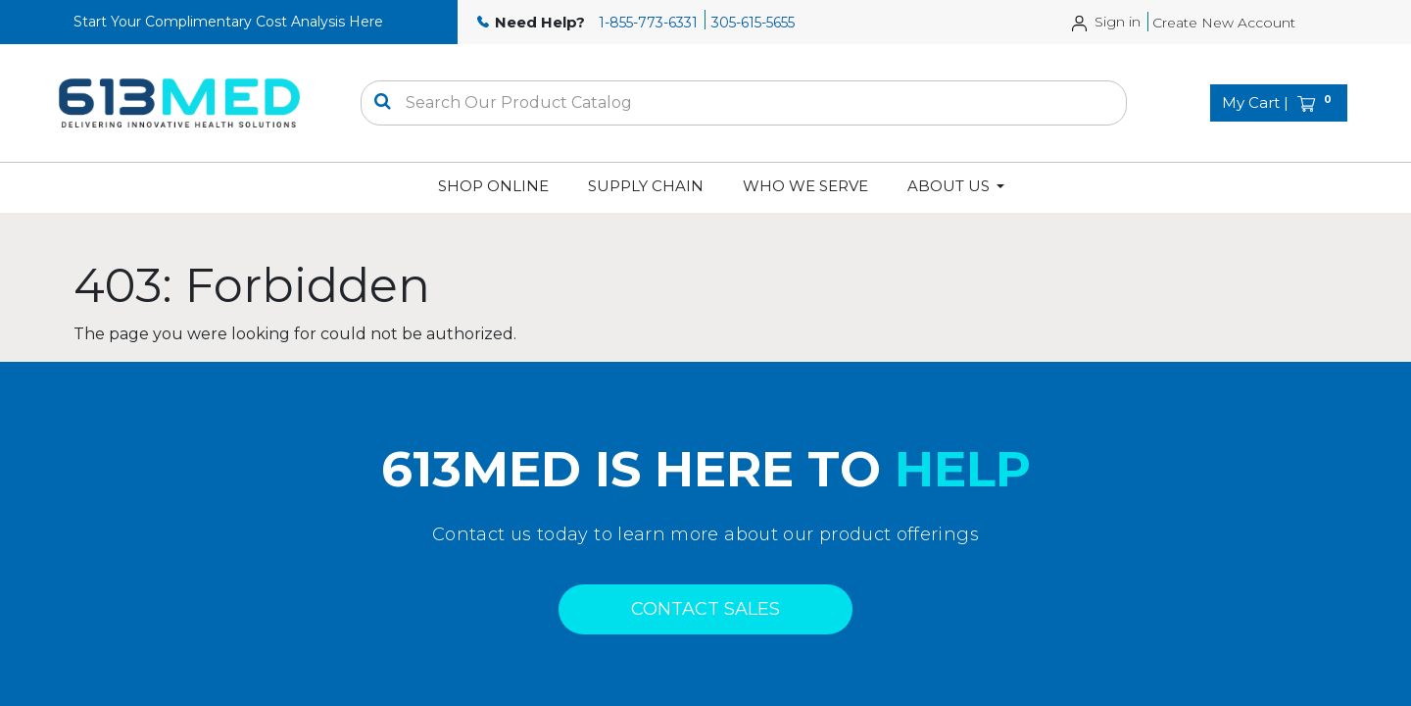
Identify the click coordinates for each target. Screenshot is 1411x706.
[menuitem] (493, 186)
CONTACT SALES (705, 609)
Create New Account (1223, 22)
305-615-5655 (753, 22)
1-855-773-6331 (648, 22)
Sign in (1118, 21)
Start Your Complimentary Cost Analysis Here (228, 21)
